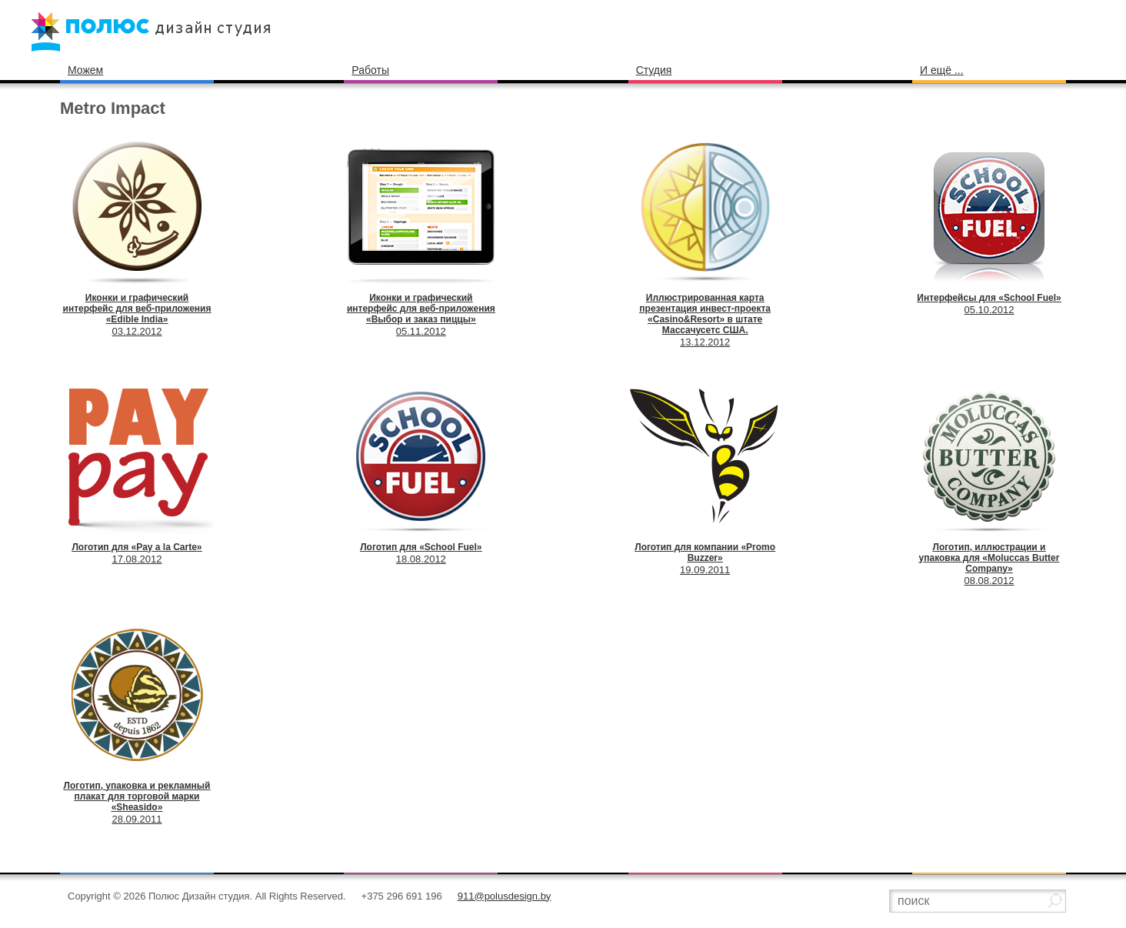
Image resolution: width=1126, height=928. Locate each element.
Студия (654, 70)
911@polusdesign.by (504, 896)
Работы (370, 70)
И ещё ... (942, 70)
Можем (85, 70)
